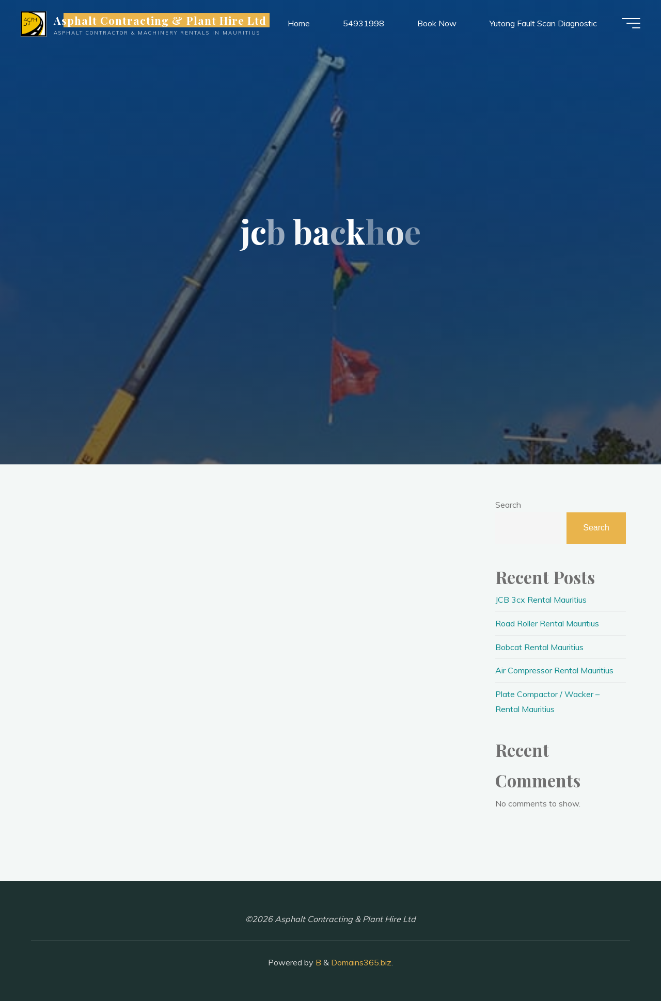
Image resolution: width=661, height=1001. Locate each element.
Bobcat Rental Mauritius (539, 647)
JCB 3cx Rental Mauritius (541, 599)
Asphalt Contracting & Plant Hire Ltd (160, 20)
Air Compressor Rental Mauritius (554, 670)
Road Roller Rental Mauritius (547, 623)
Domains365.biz (361, 962)
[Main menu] (631, 23)
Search (508, 504)
